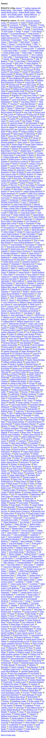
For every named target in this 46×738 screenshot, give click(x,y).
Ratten (22, 183)
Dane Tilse (20, 259)
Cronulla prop (21, 577)
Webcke (4, 48)
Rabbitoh (36, 368)
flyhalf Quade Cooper (36, 513)
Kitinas (30, 486)
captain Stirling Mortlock (32, 191)
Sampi (24, 654)
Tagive (3, 413)
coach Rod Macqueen (22, 370)
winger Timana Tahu (11, 208)
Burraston (4, 667)
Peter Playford (13, 622)
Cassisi (41, 554)
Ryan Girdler (6, 255)
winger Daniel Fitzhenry (10, 234)
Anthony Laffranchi (32, 178)
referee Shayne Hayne (9, 462)
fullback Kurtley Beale (12, 415)
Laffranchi (41, 48)
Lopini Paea (15, 439)
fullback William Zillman (13, 362)
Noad (11, 607)
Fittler (23, 23)
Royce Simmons (16, 296)
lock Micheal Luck (30, 710)
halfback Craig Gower (11, 669)
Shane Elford (34, 253)
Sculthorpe (19, 582)
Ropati (15, 102)
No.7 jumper (22, 309)
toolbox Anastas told (33, 8)
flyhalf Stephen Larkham (19, 289)
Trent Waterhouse (26, 366)
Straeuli (4, 699)
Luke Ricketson (37, 635)
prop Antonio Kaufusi (16, 422)
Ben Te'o (14, 185)
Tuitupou (32, 714)
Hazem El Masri (27, 157)
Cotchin (16, 437)
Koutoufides (25, 149)
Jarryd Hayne (38, 29)
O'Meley (24, 25)
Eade (42, 667)
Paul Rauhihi (33, 409)
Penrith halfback (38, 272)
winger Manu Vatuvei (18, 168)
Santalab (4, 251)
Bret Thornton (6, 524)
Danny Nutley (38, 208)
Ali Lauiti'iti (27, 439)
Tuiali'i (13, 426)
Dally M (27, 138)
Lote (27, 543)
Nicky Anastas (30, 17)
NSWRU (12, 441)
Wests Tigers (17, 35)
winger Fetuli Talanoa (31, 451)
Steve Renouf (6, 609)
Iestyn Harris (37, 522)
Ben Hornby (34, 46)
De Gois (30, 91)
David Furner (28, 70)
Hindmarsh (34, 140)
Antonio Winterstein (11, 351)
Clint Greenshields (20, 535)
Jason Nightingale (26, 629)
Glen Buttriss (23, 509)
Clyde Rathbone (7, 594)
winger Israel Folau (19, 257)
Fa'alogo (40, 153)
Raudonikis (26, 208)
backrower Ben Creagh (12, 330)
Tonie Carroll (8, 114)
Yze (27, 332)
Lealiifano (14, 183)
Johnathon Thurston (29, 262)
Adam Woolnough (10, 515)
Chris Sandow (35, 142)
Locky (23, 202)
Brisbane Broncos (15, 110)
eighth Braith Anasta (31, 10)
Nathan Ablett (37, 556)
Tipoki (3, 603)
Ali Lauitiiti (16, 400)
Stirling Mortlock (21, 285)
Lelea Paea (20, 707)
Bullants (32, 665)
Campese (25, 38)
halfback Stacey (7, 411)
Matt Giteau (35, 161)
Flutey (42, 385)
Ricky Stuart (38, 27)
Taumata (13, 712)
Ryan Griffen (6, 590)
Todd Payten (21, 114)
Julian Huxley (14, 471)
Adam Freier (35, 330)
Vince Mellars (16, 466)
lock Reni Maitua (16, 639)
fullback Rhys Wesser (9, 287)
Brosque (28, 466)
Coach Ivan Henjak (8, 409)
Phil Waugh (31, 614)
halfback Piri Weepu (11, 684)
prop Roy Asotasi (29, 341)
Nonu (26, 330)
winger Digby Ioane (34, 688)
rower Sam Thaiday (37, 417)
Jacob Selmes (6, 714)
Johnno (3, 641)
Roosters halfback (8, 142)
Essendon (37, 601)
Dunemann (15, 264)
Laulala (39, 471)
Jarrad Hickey (38, 251)
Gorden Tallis (29, 87)
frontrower (20, 411)
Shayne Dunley (16, 498)
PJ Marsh (23, 140)
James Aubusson (26, 287)
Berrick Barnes (6, 112)
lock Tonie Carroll (16, 469)
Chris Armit (35, 509)
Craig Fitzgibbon (7, 65)
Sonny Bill (5, 144)
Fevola (25, 187)
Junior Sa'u (24, 556)
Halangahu (5, 99)
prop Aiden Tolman (19, 377)
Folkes (11, 334)
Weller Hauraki (9, 665)
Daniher (12, 328)
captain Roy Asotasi (23, 170)
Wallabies (7, 189)
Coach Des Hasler (30, 458)
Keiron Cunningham (26, 507)
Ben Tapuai (24, 515)
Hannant (12, 503)
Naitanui (21, 409)
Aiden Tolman (8, 232)
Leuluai (4, 119)
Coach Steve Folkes (29, 95)
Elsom (3, 230)
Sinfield (13, 509)
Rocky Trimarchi (19, 631)
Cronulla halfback (20, 387)
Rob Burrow (31, 552)
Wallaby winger (37, 300)
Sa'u (12, 494)
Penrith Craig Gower (34, 569)
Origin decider (14, 460)
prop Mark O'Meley (28, 102)
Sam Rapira (28, 313)
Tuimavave (5, 400)
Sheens (19, 82)
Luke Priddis (21, 155)
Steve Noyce (14, 385)
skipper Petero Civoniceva (20, 251)
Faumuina (5, 264)
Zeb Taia (15, 530)
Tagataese (4, 291)
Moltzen (4, 168)
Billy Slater (19, 63)
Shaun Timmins (7, 74)
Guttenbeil (34, 443)
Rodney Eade (36, 291)
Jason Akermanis (17, 315)
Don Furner (22, 665)
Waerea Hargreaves (8, 193)
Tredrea (23, 253)
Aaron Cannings (24, 426)
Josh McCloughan (16, 729)
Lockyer (35, 402)
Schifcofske (5, 40)
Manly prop (34, 304)
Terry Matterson (28, 622)
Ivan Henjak (25, 345)
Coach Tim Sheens (25, 119)
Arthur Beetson (31, 729)
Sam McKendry (9, 507)
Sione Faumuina (15, 230)
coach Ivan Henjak (19, 99)
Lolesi (21, 332)
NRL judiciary (8, 562)
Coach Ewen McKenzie (10, 695)
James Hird (24, 533)
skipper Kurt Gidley (20, 198)
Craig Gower (35, 125)
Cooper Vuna (14, 225)
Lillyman (19, 106)
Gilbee (39, 245)
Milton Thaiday (7, 283)
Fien (2, 306)
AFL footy (20, 569)
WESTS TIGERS (27, 530)
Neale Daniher (28, 471)
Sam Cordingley (26, 541)
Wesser (36, 138)
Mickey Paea (34, 631)
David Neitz (8, 682)
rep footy (20, 430)
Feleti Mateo (35, 72)
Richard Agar (6, 611)
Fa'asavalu (5, 626)
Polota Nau (32, 114)
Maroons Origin (32, 419)
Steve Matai (30, 185)
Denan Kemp (8, 155)
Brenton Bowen (13, 375)
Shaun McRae (14, 341)
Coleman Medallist (24, 562)
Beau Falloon (21, 481)
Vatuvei (12, 44)
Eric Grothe (5, 163)
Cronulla (21, 193)
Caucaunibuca (6, 445)
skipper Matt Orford (8, 223)
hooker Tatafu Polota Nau (13, 419)
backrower (5, 95)
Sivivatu (22, 586)
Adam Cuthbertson (28, 437)
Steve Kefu (20, 274)
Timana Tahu (30, 82)
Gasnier (4, 25)
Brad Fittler (5, 35)
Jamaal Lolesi (22, 298)
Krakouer (12, 571)
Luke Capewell (19, 129)
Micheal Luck (8, 317)
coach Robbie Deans (17, 319)
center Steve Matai (8, 240)
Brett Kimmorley (16, 27)
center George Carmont (24, 656)
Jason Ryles (22, 127)
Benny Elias (26, 432)
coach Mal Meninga (27, 104)
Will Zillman (25, 716)
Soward (23, 163)
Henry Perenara (36, 447)
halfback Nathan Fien (25, 321)
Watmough (33, 202)
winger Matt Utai (24, 217)
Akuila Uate (5, 473)
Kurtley (6, 701)
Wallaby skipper (20, 714)
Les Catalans (30, 518)
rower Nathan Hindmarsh (23, 242)
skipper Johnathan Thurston (25, 424)
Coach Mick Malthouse (20, 626)
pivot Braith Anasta (15, 14)
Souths (18, 31)
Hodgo (28, 368)
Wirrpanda (26, 225)
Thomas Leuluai (29, 477)
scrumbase (34, 584)
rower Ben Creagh (29, 85)
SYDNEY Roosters (26, 174)
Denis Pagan (5, 449)
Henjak (27, 29)
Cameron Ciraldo (38, 520)
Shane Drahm (30, 722)
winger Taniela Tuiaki (26, 579)
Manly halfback (18, 281)
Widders (4, 394)
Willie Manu (21, 575)
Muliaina (12, 272)
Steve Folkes (32, 274)
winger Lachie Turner (18, 584)
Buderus (4, 61)
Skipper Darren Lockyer (12, 219)
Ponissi (39, 366)
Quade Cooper (23, 227)
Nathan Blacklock (25, 328)
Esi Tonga (40, 560)
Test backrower (9, 227)
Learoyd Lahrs (28, 48)
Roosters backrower (24, 637)
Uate (11, 97)
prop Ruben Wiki (20, 590)
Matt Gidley (35, 392)
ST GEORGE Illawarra (21, 353)
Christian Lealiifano (10, 428)
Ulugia (28, 601)
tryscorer (26, 693)
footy (5, 326)
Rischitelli (14, 556)
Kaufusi (12, 652)
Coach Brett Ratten (34, 422)
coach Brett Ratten (20, 304)
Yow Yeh (35, 67)
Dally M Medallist (28, 210)
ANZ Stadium (16, 236)
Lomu (11, 569)
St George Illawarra (18, 33)
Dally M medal (34, 247)
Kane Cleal (34, 309)
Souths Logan (20, 682)
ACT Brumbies (32, 221)
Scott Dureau (13, 117)
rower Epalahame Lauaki (10, 693)
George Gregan (27, 725)
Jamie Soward (33, 33)
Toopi (38, 74)
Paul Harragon (32, 667)
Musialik (23, 526)
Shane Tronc (37, 641)
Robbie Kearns (14, 159)
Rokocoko (28, 219)
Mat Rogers (13, 67)
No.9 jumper (34, 577)
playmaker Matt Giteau (36, 658)
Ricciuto (24, 392)
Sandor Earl (34, 377)
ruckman (34, 684)
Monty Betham (6, 349)
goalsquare (30, 473)
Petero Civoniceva (28, 195)
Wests (30, 648)
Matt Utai (4, 405)
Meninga (4, 33)
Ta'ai (5, 556)
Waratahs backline (8, 579)
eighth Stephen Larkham (10, 654)
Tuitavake (23, 417)
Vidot (16, 195)
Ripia (22, 396)
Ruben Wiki (24, 338)
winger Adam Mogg (17, 475)
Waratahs (15, 59)
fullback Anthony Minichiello (12, 80)
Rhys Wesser (13, 131)
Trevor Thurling (38, 349)
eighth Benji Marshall (18, 206)
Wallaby (28, 189)
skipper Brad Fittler (37, 680)
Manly (15, 163)
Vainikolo (40, 565)
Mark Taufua (13, 483)
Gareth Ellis (29, 498)
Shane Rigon (15, 624)
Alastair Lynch (28, 624)
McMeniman (36, 227)
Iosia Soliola (25, 703)
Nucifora (13, 104)
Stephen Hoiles (35, 575)
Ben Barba (30, 74)
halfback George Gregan (10, 618)
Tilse (35, 240)
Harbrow (4, 541)
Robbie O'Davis (36, 277)
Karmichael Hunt (21, 57)
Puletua (14, 140)
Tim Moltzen (24, 181)
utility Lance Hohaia (22, 454)
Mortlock (19, 74)
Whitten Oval (35, 654)
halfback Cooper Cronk (19, 125)
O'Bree (26, 505)
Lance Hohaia (16, 138)
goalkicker (35, 535)
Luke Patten (20, 61)
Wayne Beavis (19, 488)
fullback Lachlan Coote (31, 460)
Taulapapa (39, 413)
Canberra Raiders (27, 131)
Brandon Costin (9, 646)
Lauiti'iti (36, 353)
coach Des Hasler (16, 123)
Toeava (11, 300)
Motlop (31, 183)
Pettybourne (5, 479)
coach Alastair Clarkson (10, 690)
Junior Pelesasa (7, 656)
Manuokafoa (36, 494)
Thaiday (19, 29)
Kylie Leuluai (34, 701)
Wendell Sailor (25, 151)
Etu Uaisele (14, 432)
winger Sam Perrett (32, 232)
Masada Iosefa (17, 528)
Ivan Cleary (34, 257)
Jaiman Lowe (17, 368)
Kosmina (24, 428)
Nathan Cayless (35, 163)
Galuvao (13, 166)
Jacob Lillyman (36, 317)
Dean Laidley (38, 426)
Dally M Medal (18, 172)
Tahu (5, 27)
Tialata (3, 571)
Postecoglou (35, 298)
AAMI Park (20, 594)
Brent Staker (17, 501)
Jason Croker (33, 166)
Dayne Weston (6, 597)
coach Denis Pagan (28, 213)
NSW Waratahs (37, 187)
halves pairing (8, 347)
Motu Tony (21, 616)
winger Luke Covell (35, 323)
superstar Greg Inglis (9, 279)
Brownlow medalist (34, 411)
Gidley (19, 347)
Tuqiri (28, 27)
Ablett (32, 483)
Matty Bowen (18, 473)
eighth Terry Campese (36, 193)
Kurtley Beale (17, 144)
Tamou (3, 552)
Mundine (18, 705)
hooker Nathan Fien (32, 479)
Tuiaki (5, 146)
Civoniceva (14, 25)
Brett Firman (6, 151)
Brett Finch (13, 42)
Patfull (12, 614)
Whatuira (30, 396)
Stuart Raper (19, 688)
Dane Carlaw (22, 142)
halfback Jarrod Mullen (10, 202)
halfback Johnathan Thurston (24, 89)
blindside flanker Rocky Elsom (33, 663)
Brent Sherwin (27, 59)
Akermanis (5, 281)
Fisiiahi (20, 232)
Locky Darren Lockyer (25, 633)
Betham (25, 270)
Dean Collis (17, 479)
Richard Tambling (8, 675)
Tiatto (15, 447)
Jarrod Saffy (18, 518)
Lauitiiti (13, 119)
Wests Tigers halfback (19, 443)
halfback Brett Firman (24, 413)
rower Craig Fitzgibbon (36, 259)
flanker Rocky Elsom (11, 262)
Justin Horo (24, 279)
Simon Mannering (10, 522)
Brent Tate (30, 80)
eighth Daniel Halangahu (28, 571)
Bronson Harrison (10, 343)
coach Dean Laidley (18, 373)
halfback (29, 430)
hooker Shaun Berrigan (36, 360)
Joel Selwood (38, 703)
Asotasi (26, 31)
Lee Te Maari (40, 675)
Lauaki (26, 230)
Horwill (18, 112)
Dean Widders (39, 217)
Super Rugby (16, 505)
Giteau (3, 44)
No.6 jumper (30, 245)
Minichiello (30, 134)
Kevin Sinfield (38, 345)
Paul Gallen (7, 57)
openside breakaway (35, 488)
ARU (11, 413)
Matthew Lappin (24, 652)
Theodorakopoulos (17, 658)
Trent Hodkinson (15, 78)
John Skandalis (25, 343)
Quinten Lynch (17, 601)
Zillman (14, 464)
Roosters (34, 25)
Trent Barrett (37, 31)
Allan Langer (28, 565)
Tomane (6, 59)
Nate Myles (18, 178)
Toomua (12, 217)
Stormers (20, 614)
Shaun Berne (36, 661)
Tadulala (14, 605)
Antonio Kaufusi (38, 225)
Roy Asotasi (37, 149)
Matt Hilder (17, 189)
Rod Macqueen (16, 722)
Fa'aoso (32, 383)
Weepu (9, 108)
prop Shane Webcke (8, 355)
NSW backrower (14, 398)
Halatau (12, 127)
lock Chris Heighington (19, 673)
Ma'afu (24, 539)
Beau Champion (29, 159)
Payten (3, 300)
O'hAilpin (25, 520)
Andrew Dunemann (8, 332)
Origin (30, 699)
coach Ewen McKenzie (22, 204)
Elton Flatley (8, 274)
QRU (12, 298)
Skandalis (4, 140)
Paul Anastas (17, 10)
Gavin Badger (23, 603)
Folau (42, 25)
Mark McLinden (38, 230)
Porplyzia (7, 518)
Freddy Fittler (6, 458)
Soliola (3, 319)
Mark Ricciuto (33, 607)
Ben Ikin (37, 170)
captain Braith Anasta (9, 12)
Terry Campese (37, 55)
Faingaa (42, 341)
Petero (3, 338)
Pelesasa (28, 469)
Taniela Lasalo (6, 688)
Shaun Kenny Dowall (17, 323)
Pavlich (4, 573)
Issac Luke (28, 112)
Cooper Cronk (13, 121)
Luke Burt (33, 99)
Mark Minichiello (36, 206)
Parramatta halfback (36, 682)
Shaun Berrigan (37, 57)
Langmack (29, 705)
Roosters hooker (7, 547)
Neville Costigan (17, 266)
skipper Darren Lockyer (10, 38)
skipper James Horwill (31, 434)
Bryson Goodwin (25, 355)
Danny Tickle (33, 616)
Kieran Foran (40, 112)
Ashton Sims (6, 535)
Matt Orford (25, 42)
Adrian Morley (15, 313)
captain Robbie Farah (16, 91)
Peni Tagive (37, 652)
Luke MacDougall (31, 236)
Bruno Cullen (33, 594)
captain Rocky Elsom (34, 639)
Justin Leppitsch (36, 539)
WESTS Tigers (31, 445)
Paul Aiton (5, 528)
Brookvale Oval (39, 511)
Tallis (33, 428)
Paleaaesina (5, 501)
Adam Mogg (28, 176)
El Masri (13, 417)
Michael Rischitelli (8, 731)
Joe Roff (24, 483)
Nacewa (12, 603)
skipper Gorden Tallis (9, 366)
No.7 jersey (28, 400)
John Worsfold (6, 424)
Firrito (3, 569)
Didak (31, 481)
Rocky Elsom (34, 441)
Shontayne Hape (7, 577)
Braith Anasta (6, 10)
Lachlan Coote (12, 306)
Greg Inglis (17, 40)
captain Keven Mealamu (10, 294)
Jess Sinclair (24, 522)
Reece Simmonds (18, 486)
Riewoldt (4, 249)
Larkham (37, 151)
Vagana (35, 42)
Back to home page (8, 735)
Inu (21, 185)
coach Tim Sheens (24, 44)
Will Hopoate (37, 669)
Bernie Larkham (18, 620)
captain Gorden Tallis (18, 383)
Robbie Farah (15, 48)
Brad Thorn (18, 550)
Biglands (30, 727)
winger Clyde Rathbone (10, 588)
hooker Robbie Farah (11, 53)
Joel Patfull (34, 673)
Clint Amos (12, 526)
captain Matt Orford (34, 281)
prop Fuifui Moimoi (30, 567)
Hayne (3, 127)
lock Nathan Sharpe (16, 727)
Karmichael (25, 117)
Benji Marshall (33, 61)
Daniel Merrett (30, 501)
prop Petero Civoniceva (19, 161)
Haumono (39, 699)
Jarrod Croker (34, 168)
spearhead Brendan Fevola (19, 641)
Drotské (38, 686)
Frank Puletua (15, 336)
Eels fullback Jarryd (34, 707)
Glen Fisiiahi (23, 503)
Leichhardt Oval (16, 326)
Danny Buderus (32, 63)
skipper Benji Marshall (23, 597)
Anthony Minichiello (25, 65)
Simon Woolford (14, 176)
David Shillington (26, 136)
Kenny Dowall (6, 63)
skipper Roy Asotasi (19, 407)
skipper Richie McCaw (18, 680)
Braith (25, 291)
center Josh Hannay (33, 172)
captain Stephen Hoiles (18, 379)
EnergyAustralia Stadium (12, 678)
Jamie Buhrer (19, 358)
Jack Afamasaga (33, 712)
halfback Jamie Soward (25, 547)
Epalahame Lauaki (19, 701)
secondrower (6, 204)
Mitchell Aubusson (10, 253)
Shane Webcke (6, 70)
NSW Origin (8, 31)
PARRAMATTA (7, 481)
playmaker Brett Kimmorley (11, 686)
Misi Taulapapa (16, 456)
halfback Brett (8, 321)
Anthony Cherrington (21, 496)
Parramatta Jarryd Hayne (29, 311)
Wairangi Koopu (7, 259)
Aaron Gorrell (15, 191)
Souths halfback (18, 718)
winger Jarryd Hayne (33, 110)
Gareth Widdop (37, 505)
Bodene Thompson (29, 394)
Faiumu (15, 592)
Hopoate (37, 432)
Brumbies (15, 95)
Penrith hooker (25, 464)
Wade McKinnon (15, 87)
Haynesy (6, 661)
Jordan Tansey (30, 362)
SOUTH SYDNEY (27, 605)
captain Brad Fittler (13, 187)
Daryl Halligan (18, 720)
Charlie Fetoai (8, 513)
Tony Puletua (26, 609)
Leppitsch (22, 441)
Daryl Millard (6, 370)
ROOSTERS (33, 697)
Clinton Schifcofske (10, 157)
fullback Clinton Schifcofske (30, 302)
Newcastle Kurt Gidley (9, 520)
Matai (13, 268)
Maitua (27, 35)
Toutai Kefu (15, 291)
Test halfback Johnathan (10, 539)
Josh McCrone (13, 85)
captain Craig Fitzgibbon (27, 268)
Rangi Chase (14, 392)
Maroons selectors (20, 255)
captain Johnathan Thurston (11, 643)
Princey (35, 496)
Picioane (13, 629)
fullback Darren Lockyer (10, 270)
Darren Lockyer (7, 29)
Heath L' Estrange (17, 364)
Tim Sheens (24, 67)
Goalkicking (13, 725)
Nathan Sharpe (23, 731)
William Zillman (7, 170)
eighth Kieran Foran (25, 646)
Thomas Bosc (8, 637)
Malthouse (25, 545)
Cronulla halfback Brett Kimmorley (29, 558)
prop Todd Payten (10, 302)
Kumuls (14, 586)
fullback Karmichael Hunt (11, 153)
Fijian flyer (21, 513)
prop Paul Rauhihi (16, 543)
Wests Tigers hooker (33, 326)
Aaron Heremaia (28, 695)
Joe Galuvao (5, 304)
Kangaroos (5, 172)
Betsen (27, 643)
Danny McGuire (21, 524)
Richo (16, 663)
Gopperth (14, 541)
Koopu (30, 108)
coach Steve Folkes (10, 50)
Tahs (37, 59)
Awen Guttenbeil (14, 537)
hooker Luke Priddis (20, 93)
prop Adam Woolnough (30, 588)
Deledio (35, 289)
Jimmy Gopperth (17, 667)
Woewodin (27, 415)
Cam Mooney (6, 454)
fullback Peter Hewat (17, 697)
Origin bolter (30, 678)
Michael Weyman (34, 249)
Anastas (19, 8)
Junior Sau (13, 338)
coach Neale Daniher (19, 405)
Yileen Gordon (34, 526)
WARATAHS (6, 663)
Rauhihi (4, 166)
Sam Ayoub (5, 437)
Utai (25, 40)
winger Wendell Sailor (21, 215)
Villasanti (38, 219)
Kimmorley (13, 23)
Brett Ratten (29, 296)
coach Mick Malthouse (9, 671)
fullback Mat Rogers (18, 381)
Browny (26, 669)
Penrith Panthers (28, 294)
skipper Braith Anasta (27, 12)
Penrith (3, 328)
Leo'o (34, 545)
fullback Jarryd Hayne (30, 238)
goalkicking (14, 394)
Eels (11, 61)
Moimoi (15, 149)
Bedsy (24, 375)
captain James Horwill (33, 456)
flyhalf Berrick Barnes (9, 545)
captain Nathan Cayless (10, 238)
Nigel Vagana (18, 134)
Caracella (14, 396)
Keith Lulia (36, 543)
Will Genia (14, 703)
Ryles (21, 223)
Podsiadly (7, 387)
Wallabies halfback (22, 349)
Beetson (4, 313)
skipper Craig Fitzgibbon (20, 390)
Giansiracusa (37, 533)
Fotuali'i (4, 498)
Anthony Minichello (20, 277)
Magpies (25, 684)
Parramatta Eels (28, 264)
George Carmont (30, 611)
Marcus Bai (12, 648)
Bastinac (28, 686)
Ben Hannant (18, 221)
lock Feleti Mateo (14, 565)
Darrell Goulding (7, 633)
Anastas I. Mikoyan (15, 17)
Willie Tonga (27, 53)
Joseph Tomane (24, 402)
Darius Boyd (6, 129)
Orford (29, 315)
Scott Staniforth (35, 586)
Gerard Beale (36, 285)
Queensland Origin (36, 50)
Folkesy (17, 458)
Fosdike (29, 582)
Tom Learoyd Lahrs (8, 174)
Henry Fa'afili (38, 643)
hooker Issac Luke (18, 249)
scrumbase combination (24, 650)
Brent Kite (41, 155)
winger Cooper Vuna (9, 311)
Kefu (15, 151)
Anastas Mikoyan (30, 14)
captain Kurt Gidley (8, 181)
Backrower (24, 462)
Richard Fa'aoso (32, 364)
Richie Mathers (15, 492)
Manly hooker (36, 279)
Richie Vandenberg (33, 550)
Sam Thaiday (27, 121)
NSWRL (12, 402)
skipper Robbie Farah (29, 200)
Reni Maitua (37, 117)
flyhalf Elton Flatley (20, 635)
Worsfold (4, 443)
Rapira (31, 155)
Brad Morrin (20, 607)
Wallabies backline (24, 675)
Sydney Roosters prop (36, 319)
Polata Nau (39, 328)
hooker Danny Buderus (34, 144)
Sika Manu (38, 609)
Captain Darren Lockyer (29, 592)
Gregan (4, 379)
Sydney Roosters (20, 46)
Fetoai (12, 616)
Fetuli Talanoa (22, 317)
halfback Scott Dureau (9, 716)
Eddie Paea (13, 213)
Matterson (16, 451)
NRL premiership (35, 127)
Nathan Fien (20, 108)
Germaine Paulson (31, 492)
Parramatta (30, 223)
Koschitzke (5, 368)
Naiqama (31, 129)
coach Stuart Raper (10, 210)
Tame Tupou (5, 496)
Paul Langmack (28, 560)
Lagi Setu (23, 447)
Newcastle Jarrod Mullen (16, 247)
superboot (17, 611)
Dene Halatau (29, 153)
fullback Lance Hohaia (25, 334)
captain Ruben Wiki (17, 699)
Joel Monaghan (31, 123)
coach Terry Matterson (11, 567)
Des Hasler (7, 195)
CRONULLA (39, 315)
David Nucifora (19, 449)
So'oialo (4, 364)
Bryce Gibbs (5, 221)
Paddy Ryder (37, 693)
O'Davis (22, 166)
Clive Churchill (29, 398)
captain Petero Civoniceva (20, 511)
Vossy (16, 609)
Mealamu (33, 407)
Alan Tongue (14, 72)
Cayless (24, 50)
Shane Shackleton (28, 351)
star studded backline (21, 661)
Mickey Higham (15, 554)
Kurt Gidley (36, 38)
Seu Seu (4, 511)
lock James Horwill (29, 618)
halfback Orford (30, 554)
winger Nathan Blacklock (10, 710)
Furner (33, 93)
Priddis (12, 573)
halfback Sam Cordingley (10, 434)
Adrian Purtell (23, 272)
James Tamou (12, 533)
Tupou (21, 712)
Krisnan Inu (14, 200)
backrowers (22, 490)
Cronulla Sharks (18, 360)
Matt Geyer (20, 97)
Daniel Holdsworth (21, 76)
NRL (36, 44)
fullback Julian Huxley (32, 537)
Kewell (22, 648)
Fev (2, 247)
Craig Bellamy (22, 494)
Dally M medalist (28, 234)
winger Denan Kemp (11, 560)
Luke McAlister (7, 558)
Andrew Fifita (31, 720)
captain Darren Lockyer (20, 55)
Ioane (3, 537)
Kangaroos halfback (29, 385)
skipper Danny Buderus (33, 78)
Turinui (25, 72)
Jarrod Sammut (16, 245)
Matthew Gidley (9, 490)
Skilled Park (15, 477)
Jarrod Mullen (6, 46)
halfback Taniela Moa (30, 690)
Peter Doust (19, 445)
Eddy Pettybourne (28, 306)
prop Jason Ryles (33, 97)
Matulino (30, 283)
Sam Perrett (20, 283)
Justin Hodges (6, 76)
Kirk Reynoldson (24, 240)
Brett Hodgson (22, 300)
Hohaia (17, 70)
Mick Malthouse (37, 515)
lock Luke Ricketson (31, 336)
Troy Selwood (23, 573)
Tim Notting (8, 705)
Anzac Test (12, 136)
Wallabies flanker (16, 599)
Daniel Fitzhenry (31, 347)
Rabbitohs (37, 35)
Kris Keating (30, 106)
